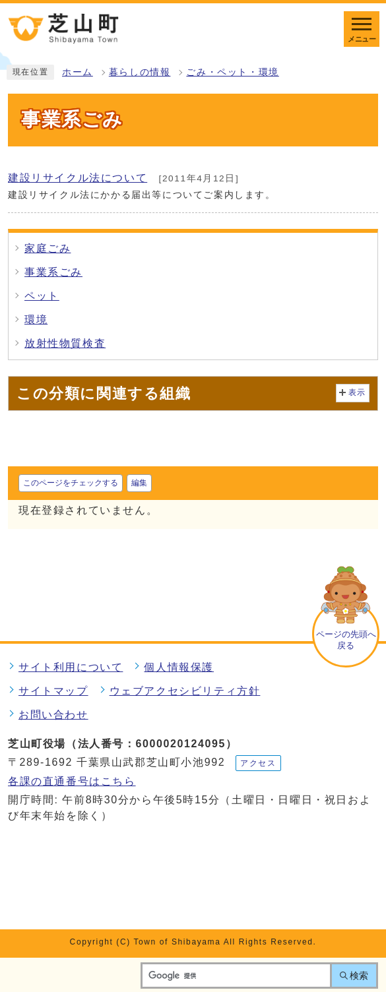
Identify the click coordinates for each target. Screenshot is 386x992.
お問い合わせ (53, 714)
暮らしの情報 (140, 72)
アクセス (258, 763)
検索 (359, 975)
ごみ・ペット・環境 (232, 72)
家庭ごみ (47, 248)
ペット (41, 295)
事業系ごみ (53, 272)
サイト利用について (70, 667)
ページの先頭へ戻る (346, 639)
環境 (36, 319)
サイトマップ (53, 691)
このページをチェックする (70, 482)
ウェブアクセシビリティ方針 (185, 691)
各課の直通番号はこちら (72, 781)
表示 (357, 392)
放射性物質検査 (65, 343)
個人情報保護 (179, 667)
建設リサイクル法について (77, 177)
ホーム (77, 72)
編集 (139, 482)
